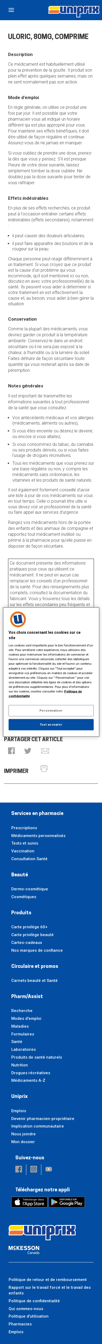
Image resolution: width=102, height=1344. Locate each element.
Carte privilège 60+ (29, 927)
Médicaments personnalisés (38, 835)
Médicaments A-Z (28, 1080)
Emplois (18, 1110)
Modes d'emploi (26, 1018)
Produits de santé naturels (36, 1057)
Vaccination (22, 851)
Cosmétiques (23, 896)
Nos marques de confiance (37, 950)
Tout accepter (51, 724)
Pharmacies (20, 1324)
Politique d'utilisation (29, 1316)
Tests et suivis (24, 843)
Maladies (20, 1026)
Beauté (19, 875)
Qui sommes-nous (26, 1308)
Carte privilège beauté (32, 934)
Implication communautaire (37, 1126)
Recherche (21, 1010)
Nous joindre (23, 1134)
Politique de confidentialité (34, 1300)
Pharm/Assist (27, 996)
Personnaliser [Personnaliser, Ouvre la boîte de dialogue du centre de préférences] (51, 710)
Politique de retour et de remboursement (48, 1279)
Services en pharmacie (37, 813)
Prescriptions (24, 827)
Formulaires (22, 1034)
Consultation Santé (29, 858)
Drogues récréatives (30, 1072)
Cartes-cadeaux (26, 942)
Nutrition (19, 1065)
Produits (21, 913)
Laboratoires (23, 1049)
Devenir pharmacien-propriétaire (42, 1118)
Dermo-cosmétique (29, 889)
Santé (16, 1041)
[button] (11, 751)
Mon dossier (23, 1141)
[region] (51, 672)
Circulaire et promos (34, 966)
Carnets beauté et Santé (34, 980)
